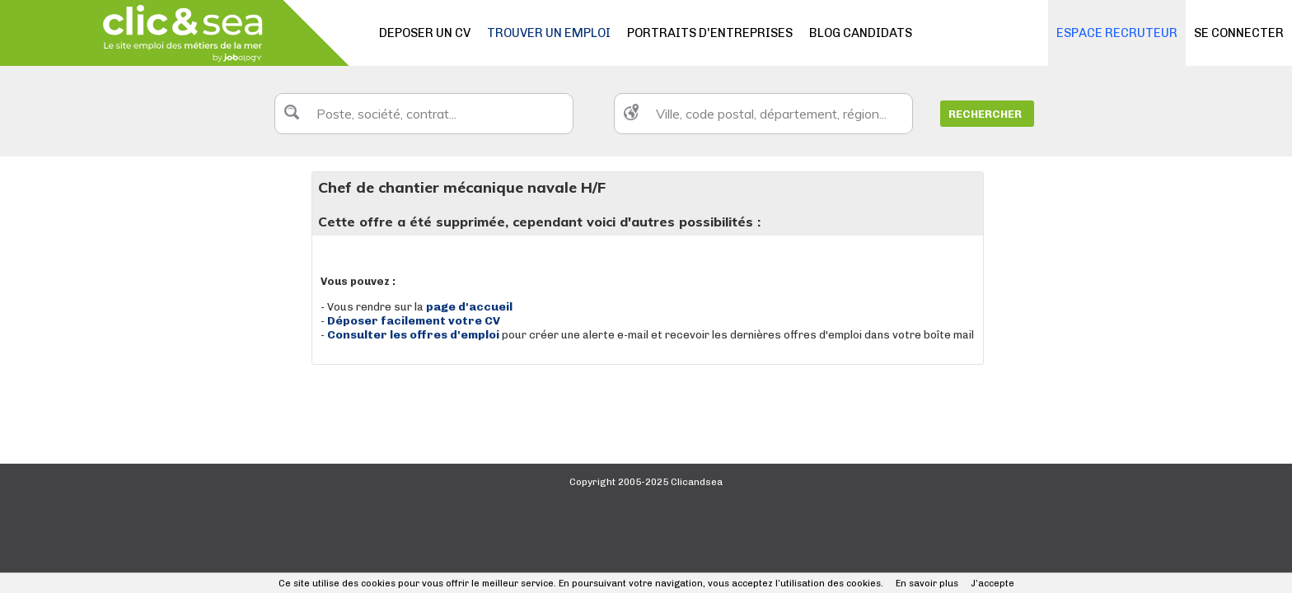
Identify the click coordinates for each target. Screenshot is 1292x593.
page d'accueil (469, 307)
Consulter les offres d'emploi (414, 335)
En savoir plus (927, 583)
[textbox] (423, 113)
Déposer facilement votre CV (413, 321)
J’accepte (992, 583)
